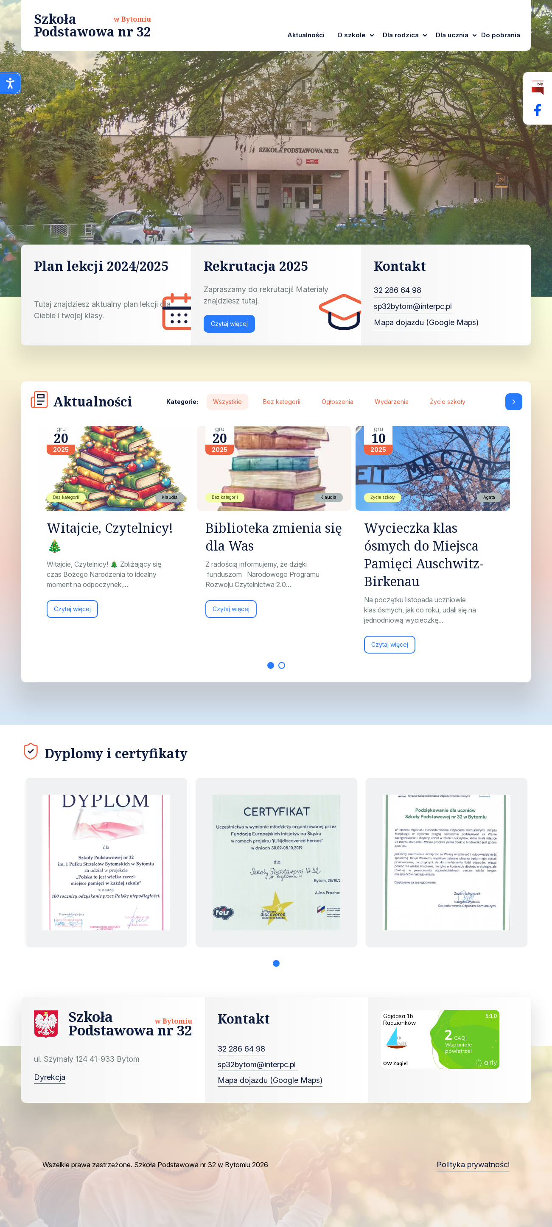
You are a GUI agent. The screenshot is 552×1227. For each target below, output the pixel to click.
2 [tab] (281, 665)
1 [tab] (270, 665)
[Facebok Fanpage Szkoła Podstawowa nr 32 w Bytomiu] (537, 110)
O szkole (351, 35)
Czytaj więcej (229, 323)
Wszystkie (227, 401)
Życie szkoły (447, 401)
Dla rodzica (401, 35)
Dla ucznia (452, 35)
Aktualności (306, 35)
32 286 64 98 (397, 290)
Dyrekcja (49, 1077)
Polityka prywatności (473, 1164)
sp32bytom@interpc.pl (413, 306)
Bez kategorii (281, 401)
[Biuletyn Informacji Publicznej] (538, 88)
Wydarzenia (392, 401)
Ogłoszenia (337, 401)
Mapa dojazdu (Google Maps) (426, 322)
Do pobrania (500, 35)
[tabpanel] (117, 526)
